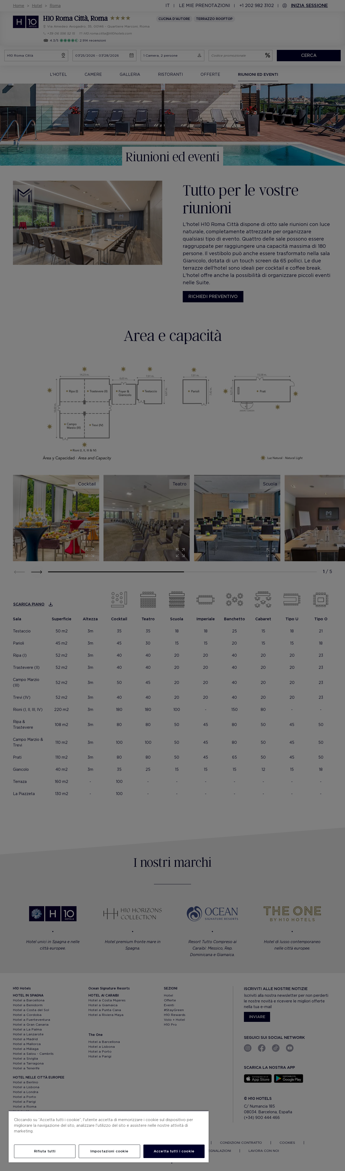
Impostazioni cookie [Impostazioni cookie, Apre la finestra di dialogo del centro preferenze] (109, 1151)
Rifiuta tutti (45, 1151)
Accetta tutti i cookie (174, 1151)
